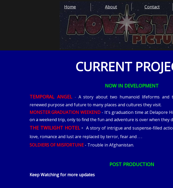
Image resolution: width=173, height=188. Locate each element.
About (111, 7)
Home (70, 7)
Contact (152, 7)
